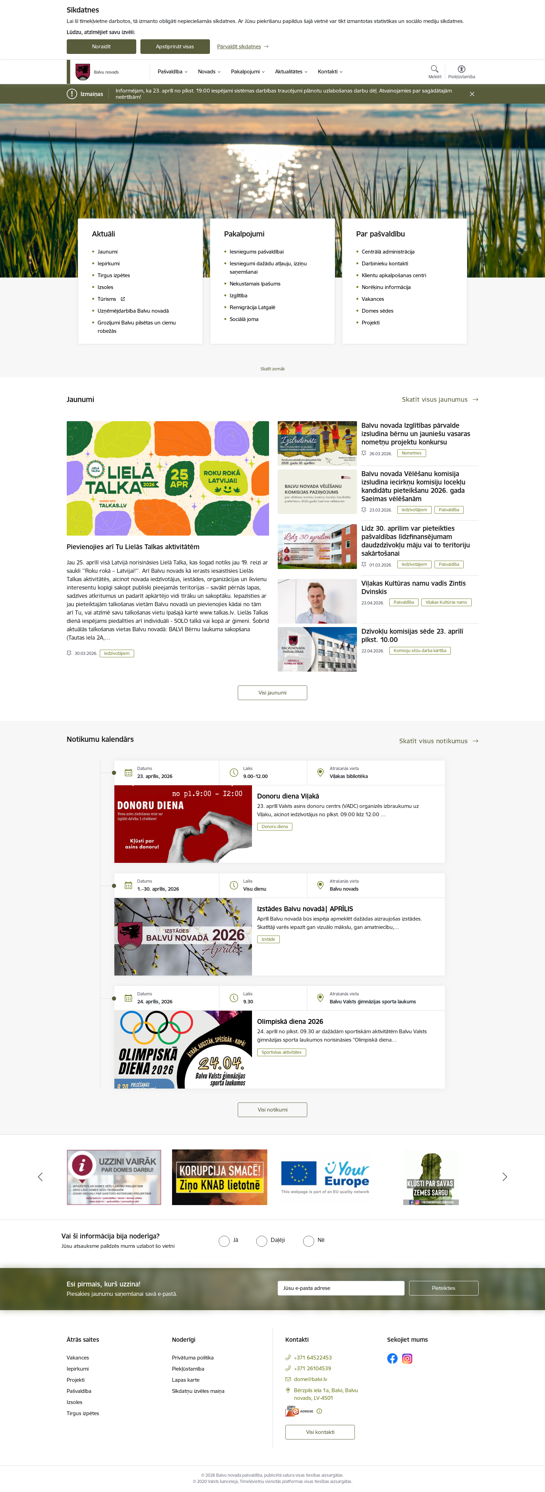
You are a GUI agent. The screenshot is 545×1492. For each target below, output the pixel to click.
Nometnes (412, 453)
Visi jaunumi (272, 692)
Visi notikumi (272, 1109)
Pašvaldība (449, 509)
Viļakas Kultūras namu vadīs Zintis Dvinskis (413, 587)
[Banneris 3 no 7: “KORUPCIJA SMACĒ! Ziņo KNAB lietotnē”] (325, 1176)
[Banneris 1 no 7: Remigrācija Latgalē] (114, 1176)
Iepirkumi (78, 1368)
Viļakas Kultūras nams (446, 602)
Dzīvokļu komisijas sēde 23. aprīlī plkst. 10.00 (412, 635)
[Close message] (472, 94)
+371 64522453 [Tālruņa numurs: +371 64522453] (313, 1357)
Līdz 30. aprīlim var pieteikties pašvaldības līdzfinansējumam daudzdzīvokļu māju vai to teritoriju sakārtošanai (415, 541)
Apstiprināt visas (175, 46)
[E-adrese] (299, 1411)
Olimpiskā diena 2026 (290, 1021)
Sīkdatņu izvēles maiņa (198, 1391)
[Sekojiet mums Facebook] (392, 1358)
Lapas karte (186, 1380)
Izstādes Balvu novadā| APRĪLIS (305, 909)
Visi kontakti (320, 1432)
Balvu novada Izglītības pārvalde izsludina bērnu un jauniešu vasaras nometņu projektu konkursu (415, 433)
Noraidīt (101, 46)
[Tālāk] (505, 1177)
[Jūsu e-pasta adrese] (341, 1288)
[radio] (228, 1240)
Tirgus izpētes (83, 1413)
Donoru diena (275, 826)
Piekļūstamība (188, 1368)
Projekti (75, 1380)
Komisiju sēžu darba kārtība (420, 650)
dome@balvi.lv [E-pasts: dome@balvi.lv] (310, 1379)
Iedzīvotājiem (117, 653)
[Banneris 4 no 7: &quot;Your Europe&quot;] (431, 1176)
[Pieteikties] (444, 1288)
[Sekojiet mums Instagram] (407, 1359)
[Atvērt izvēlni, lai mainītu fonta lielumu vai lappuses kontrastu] (462, 73)
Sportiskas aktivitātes (282, 1052)
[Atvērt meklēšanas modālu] (435, 73)
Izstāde (268, 939)
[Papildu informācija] (319, 1411)
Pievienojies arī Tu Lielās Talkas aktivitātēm (133, 547)
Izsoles (74, 1402)
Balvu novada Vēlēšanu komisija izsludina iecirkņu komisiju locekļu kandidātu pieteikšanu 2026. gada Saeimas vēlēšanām (413, 486)
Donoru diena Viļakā (288, 796)
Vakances (78, 1357)
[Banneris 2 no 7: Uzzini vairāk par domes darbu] (219, 1176)
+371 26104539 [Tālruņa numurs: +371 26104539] (312, 1368)
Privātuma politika (193, 1357)
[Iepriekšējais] (40, 1177)
